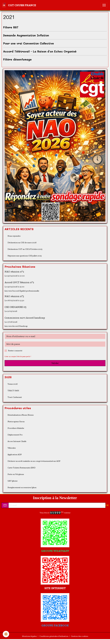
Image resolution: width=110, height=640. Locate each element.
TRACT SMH (13, 390)
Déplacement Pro (15, 434)
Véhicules (12, 448)
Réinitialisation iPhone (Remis (21, 415)
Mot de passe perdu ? (24, 356)
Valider (55, 363)
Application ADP (15, 454)
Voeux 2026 (13, 384)
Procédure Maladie (16, 428)
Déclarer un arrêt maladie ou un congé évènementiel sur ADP (34, 461)
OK (107, 505)
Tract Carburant (15, 397)
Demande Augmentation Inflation (26, 35)
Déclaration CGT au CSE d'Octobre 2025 (25, 249)
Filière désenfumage (17, 59)
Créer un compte (10, 356)
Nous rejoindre (14, 236)
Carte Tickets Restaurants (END (21, 467)
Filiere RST (10, 27)
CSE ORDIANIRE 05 (15, 307)
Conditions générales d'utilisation (53, 636)
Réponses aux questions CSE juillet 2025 (25, 256)
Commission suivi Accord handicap (25, 317)
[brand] (19, 5)
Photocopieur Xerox (16, 421)
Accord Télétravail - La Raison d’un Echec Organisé (39, 51)
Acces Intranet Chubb (17, 441)
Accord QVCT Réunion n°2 (19, 282)
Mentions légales (29, 636)
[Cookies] (6, 634)
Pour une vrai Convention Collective (28, 43)
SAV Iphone (12, 481)
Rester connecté (15, 350)
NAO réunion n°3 (14, 296)
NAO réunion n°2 (14, 271)
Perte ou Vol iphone (16, 474)
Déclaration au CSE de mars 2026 (22, 242)
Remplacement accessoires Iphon (22, 487)
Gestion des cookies (79, 636)
